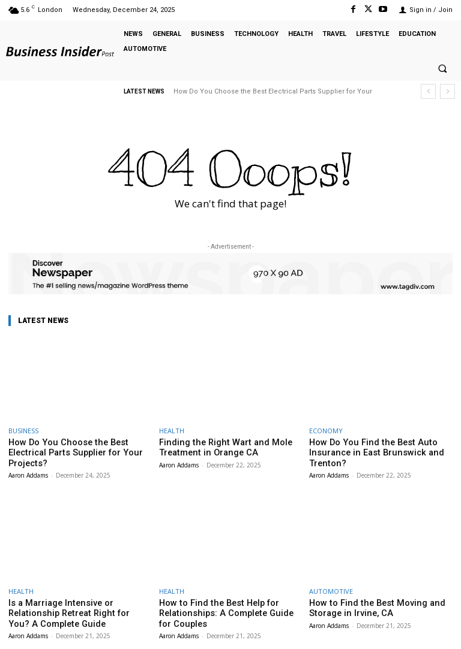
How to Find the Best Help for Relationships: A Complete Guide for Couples (224, 608)
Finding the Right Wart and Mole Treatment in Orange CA (215, 446)
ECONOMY (326, 430)
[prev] (428, 91)
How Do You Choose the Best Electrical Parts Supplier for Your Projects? (78, 446)
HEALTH (171, 430)
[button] (442, 68)
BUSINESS (23, 430)
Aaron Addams (28, 462)
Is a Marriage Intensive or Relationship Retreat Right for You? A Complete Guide (76, 608)
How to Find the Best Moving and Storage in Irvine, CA (367, 603)
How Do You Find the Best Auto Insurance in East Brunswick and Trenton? (366, 451)
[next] (447, 91)
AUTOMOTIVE (331, 587)
